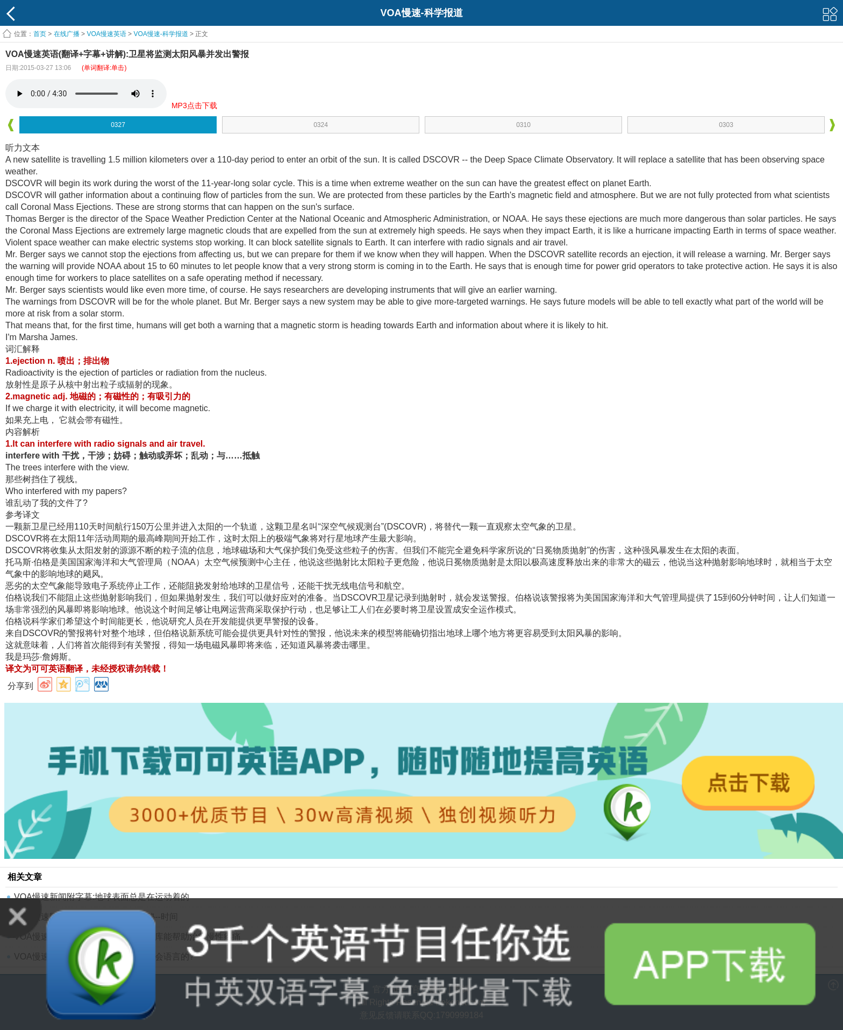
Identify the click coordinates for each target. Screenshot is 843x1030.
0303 (726, 125)
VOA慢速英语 (106, 34)
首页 (39, 34)
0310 (523, 125)
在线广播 (67, 34)
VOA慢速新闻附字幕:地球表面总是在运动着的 (101, 896)
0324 (320, 125)
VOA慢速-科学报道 (160, 34)
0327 (118, 125)
